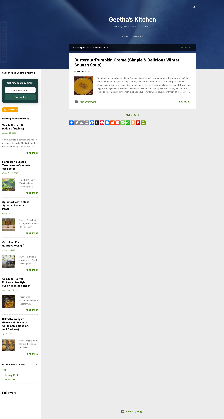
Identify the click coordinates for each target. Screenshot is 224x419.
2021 (4, 370)
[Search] (194, 7)
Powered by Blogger (132, 411)
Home (125, 36)
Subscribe (20, 97)
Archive (138, 36)
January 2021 (11, 375)
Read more (184, 101)
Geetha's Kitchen (132, 19)
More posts (132, 115)
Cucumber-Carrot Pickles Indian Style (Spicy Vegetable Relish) (16, 282)
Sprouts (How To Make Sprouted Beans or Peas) (15, 205)
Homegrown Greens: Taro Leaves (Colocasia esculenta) (16, 165)
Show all (186, 47)
